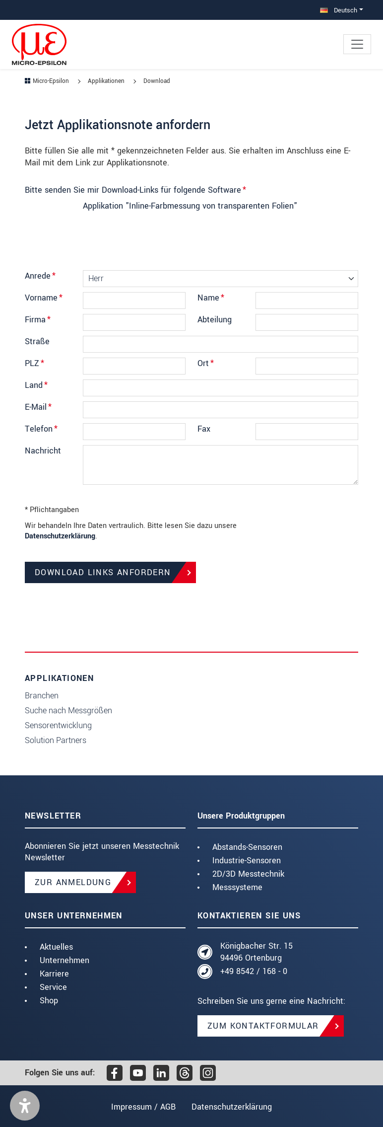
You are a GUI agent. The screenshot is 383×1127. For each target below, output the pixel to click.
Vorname (44, 297)
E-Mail (38, 407)
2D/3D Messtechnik (248, 874)
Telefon (41, 429)
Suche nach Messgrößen (68, 710)
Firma (38, 319)
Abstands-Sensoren (247, 847)
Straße (37, 341)
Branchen (42, 695)
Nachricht (43, 450)
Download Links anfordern (103, 572)
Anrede (40, 276)
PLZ (34, 363)
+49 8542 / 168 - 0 (253, 971)
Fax (203, 429)
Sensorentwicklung (58, 725)
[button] (25, 1106)
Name (210, 297)
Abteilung (214, 319)
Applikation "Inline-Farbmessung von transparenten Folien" (190, 206)
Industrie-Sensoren (246, 860)
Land (36, 385)
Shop (49, 1000)
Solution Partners (55, 740)
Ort (205, 363)
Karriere (54, 974)
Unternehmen (64, 960)
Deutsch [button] (338, 10)
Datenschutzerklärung (60, 536)
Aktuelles (56, 947)
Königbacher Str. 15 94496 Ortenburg (256, 952)
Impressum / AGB (142, 1107)
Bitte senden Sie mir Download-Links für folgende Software (135, 190)
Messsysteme (237, 887)
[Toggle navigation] (357, 44)
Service (53, 987)
